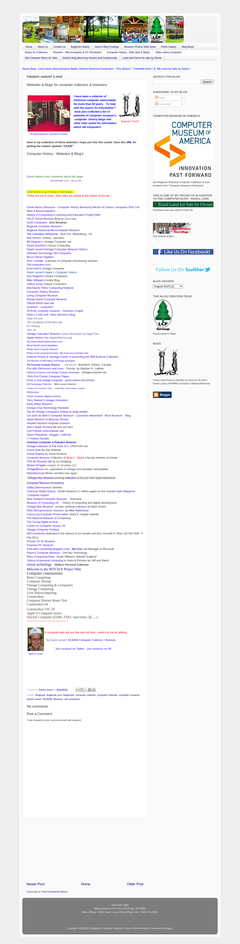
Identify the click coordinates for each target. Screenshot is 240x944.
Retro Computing (39, 577)
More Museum (114, 415)
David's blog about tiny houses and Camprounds (89, 57)
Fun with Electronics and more (45, 368)
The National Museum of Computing (49, 518)
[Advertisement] (85, 850)
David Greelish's (37, 245)
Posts (160, 97)
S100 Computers (37, 222)
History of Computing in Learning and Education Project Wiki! (64, 214)
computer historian (107, 695)
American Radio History (41, 491)
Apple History (35, 337)
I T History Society (38, 438)
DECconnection (36, 533)
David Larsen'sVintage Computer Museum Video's (57, 249)
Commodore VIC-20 (41, 609)
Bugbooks (68, 695)
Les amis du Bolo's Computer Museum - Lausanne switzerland (64, 415)
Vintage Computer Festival (43, 529)
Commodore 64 (37, 604)
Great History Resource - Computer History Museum (58, 207)
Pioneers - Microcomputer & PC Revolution (77, 52)
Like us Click (76, 181)
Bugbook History (80, 46)
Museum (58, 699)
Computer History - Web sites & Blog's (128, 52)
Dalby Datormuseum (39, 487)
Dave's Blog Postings (107, 46)
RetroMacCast (36, 473)
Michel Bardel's (34, 345)
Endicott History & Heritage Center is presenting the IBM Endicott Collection (72, 356)
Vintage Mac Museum (41, 477)
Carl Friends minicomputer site (46, 430)
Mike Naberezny (79, 510)
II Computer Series (72, 608)
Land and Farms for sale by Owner (142, 57)
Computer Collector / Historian (97, 640)
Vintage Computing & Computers (50, 585)
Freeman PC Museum (40, 545)
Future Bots (34, 450)
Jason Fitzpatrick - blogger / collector (49, 434)
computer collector (86, 695)
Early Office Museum (39, 404)
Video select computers (168, 52)
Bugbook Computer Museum (44, 226)
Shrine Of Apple (36, 465)
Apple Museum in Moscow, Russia (48, 419)
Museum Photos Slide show (140, 46)
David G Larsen (35, 654)
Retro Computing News (41, 556)
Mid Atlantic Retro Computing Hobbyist (50, 287)
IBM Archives (33, 392)
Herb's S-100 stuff (37, 314)
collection (70, 477)
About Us (43, 46)
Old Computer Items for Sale (41, 57)
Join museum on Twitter (69, 648)
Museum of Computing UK (43, 502)
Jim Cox (76, 549)
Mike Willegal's (36, 280)
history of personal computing (45, 560)
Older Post (135, 884)
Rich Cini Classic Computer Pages (48, 376)
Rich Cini (133, 207)
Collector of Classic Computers (109, 207)
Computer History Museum (44, 291)
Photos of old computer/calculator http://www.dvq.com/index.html (57, 353)
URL (129, 142)
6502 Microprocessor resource (45, 510)
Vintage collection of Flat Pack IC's (48, 446)
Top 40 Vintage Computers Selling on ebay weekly (58, 411)
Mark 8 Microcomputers (41, 211)
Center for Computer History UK (46, 525)
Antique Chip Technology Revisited (48, 407)
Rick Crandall (35, 260)
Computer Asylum (38, 495)
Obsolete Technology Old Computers (49, 253)
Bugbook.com (54, 695)
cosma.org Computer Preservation (47, 514)
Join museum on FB (99, 648)
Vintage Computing (40, 589)
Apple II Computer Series (44, 613)
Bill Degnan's (35, 241)
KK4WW (72, 640)
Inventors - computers (40, 307)
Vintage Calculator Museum (43, 333)
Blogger (168, 928)
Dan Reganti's (36, 276)
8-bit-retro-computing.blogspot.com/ (48, 549)
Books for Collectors (36, 52)
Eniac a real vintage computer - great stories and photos (61, 380)
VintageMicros (35, 469)
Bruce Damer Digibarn (40, 257)
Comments (163, 104)
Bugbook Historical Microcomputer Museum (53, 230)
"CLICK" (68, 146)
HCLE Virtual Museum (40, 218)
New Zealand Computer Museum (47, 499)
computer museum (129, 695)
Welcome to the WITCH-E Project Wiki (54, 569)
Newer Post (36, 884)
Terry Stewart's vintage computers (47, 400)
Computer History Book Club (47, 600)
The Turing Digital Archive (42, 521)
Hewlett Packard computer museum (48, 423)
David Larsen (34, 699)
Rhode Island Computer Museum (47, 299)
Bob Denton (35, 237)
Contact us (59, 46)
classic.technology (39, 564)
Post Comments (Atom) (54, 891)
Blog (127, 415)
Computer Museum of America (45, 483)
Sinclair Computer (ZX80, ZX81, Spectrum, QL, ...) (62, 617)
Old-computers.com (39, 264)
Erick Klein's (34, 268)
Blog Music (188, 46)
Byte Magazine (126, 491)
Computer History (39, 581)
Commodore (35, 596)
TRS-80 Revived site (39, 461)
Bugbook (40, 695)
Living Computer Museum (42, 295)
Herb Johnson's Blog (62, 314)
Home (28, 46)
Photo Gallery (168, 46)
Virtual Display (35, 453)
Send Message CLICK (59, 181)
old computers (72, 699)
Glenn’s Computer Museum (43, 552)
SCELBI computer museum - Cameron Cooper (55, 310)
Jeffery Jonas (35, 284)
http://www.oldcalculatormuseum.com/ (44, 341)
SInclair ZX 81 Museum (41, 541)
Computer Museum (38, 457)
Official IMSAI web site (41, 303)
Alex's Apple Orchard (39, 427)
